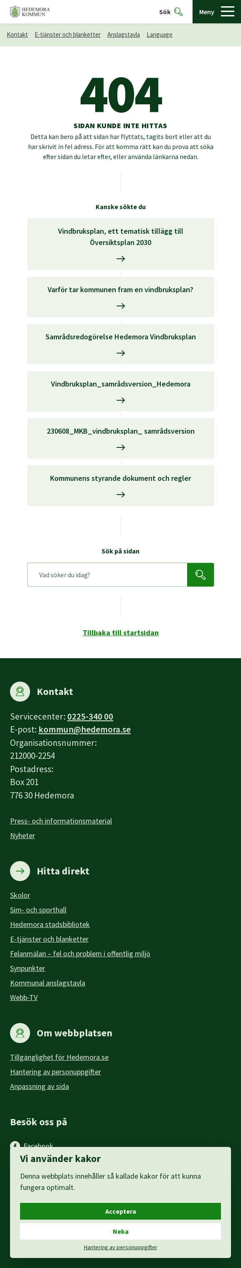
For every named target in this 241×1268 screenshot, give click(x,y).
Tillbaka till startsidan (121, 632)
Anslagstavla (123, 34)
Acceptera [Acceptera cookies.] (120, 1211)
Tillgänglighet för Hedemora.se (59, 1057)
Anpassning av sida (39, 1086)
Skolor (20, 895)
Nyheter (22, 835)
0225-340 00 (90, 716)
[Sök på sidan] (107, 574)
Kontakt (17, 34)
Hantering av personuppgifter (55, 1071)
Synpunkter (27, 968)
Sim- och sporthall (38, 909)
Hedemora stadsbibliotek (50, 924)
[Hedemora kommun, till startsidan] (30, 12)
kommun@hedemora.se (84, 729)
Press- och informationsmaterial (61, 821)
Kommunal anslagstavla (47, 983)
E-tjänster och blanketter (68, 34)
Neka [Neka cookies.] (121, 1231)
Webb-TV (24, 997)
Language (160, 34)
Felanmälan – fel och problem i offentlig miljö (80, 953)
